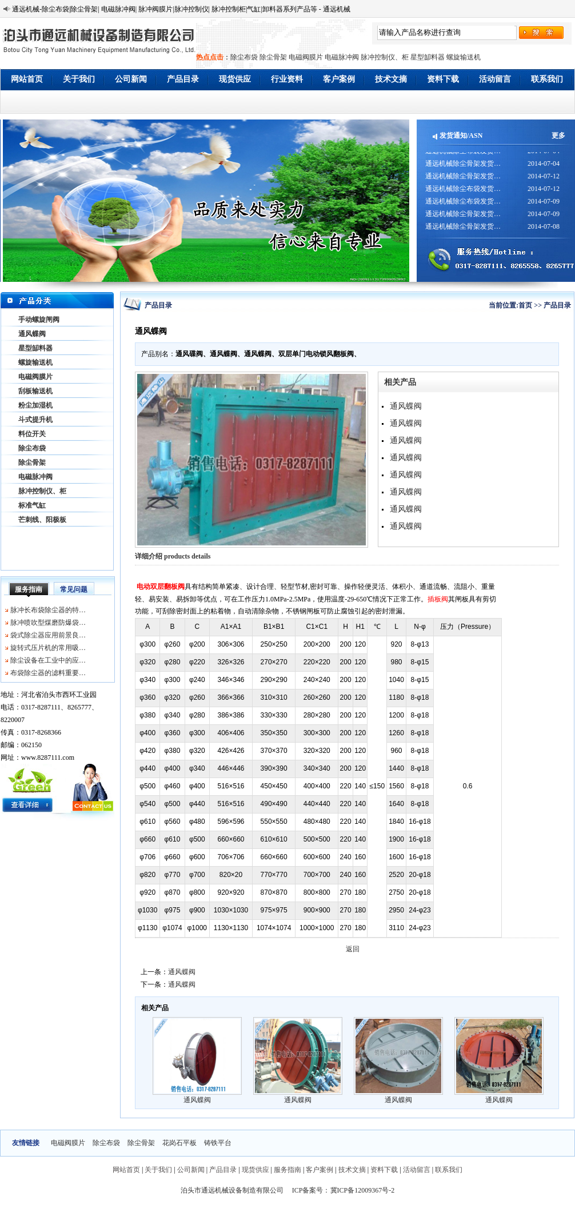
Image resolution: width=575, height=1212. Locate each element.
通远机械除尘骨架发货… (463, 168)
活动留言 (495, 79)
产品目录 (183, 79)
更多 (558, 135)
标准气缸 (32, 505)
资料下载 (443, 79)
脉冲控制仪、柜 (385, 57)
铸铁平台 (217, 1143)
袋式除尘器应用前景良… (48, 635)
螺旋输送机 (463, 57)
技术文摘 (391, 79)
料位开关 (32, 434)
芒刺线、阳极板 (42, 520)
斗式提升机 (35, 420)
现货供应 (235, 79)
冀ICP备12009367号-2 (362, 1190)
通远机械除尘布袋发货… (463, 156)
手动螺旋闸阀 (38, 320)
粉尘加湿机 (35, 405)
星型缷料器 (427, 57)
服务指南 (28, 589)
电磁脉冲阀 (342, 57)
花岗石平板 (179, 1143)
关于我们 (79, 79)
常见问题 (73, 589)
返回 (353, 949)
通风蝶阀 (32, 334)
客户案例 (339, 79)
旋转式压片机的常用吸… (48, 648)
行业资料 (287, 79)
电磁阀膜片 (306, 57)
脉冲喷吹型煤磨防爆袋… (48, 623)
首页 (525, 305)
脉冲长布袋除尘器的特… (48, 610)
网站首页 (27, 79)
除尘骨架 (273, 57)
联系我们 (547, 79)
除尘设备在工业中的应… (48, 660)
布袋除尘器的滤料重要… (48, 673)
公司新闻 (131, 79)
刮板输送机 (35, 391)
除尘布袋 (244, 57)
